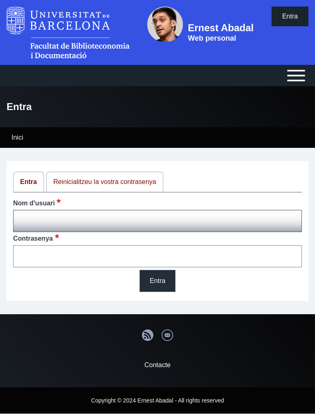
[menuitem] (290, 16)
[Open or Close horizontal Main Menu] (157, 75)
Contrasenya (33, 238)
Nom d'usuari (34, 203)
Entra (28, 181)
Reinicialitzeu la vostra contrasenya (104, 181)
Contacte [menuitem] (157, 364)
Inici (17, 137)
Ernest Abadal (221, 27)
